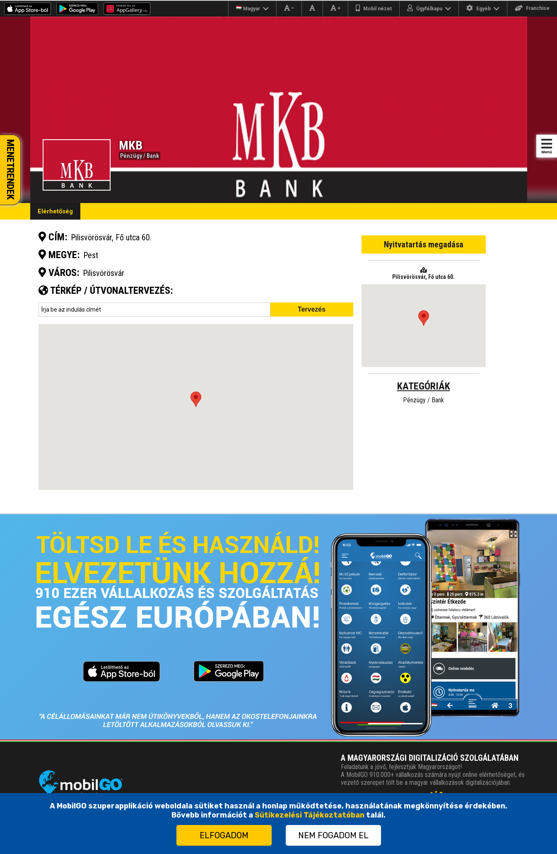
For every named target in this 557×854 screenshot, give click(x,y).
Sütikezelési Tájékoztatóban (309, 815)
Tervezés (312, 309)
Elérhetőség (55, 211)
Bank (153, 155)
